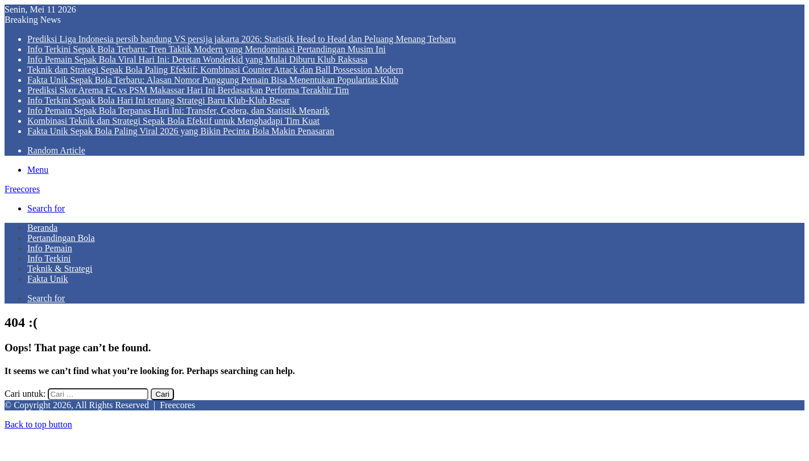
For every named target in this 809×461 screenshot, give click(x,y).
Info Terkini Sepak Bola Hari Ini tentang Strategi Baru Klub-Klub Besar (158, 100)
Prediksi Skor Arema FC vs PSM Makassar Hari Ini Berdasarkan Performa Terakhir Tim (188, 90)
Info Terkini (48, 258)
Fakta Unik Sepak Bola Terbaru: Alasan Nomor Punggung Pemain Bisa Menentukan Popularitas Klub (213, 80)
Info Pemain (49, 248)
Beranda (42, 227)
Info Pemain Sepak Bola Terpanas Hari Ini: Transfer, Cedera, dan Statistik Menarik (178, 110)
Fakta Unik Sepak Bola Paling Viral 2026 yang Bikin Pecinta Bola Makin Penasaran (180, 131)
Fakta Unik (47, 279)
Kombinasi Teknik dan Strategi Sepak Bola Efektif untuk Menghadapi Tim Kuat (173, 121)
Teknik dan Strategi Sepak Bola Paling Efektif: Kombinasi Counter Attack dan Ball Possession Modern (215, 69)
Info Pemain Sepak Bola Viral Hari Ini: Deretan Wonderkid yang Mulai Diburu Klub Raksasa (197, 59)
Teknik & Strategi (59, 268)
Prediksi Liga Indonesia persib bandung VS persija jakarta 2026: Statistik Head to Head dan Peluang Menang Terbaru (241, 39)
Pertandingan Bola (61, 238)
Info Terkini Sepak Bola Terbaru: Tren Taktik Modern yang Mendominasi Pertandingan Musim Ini (206, 49)
